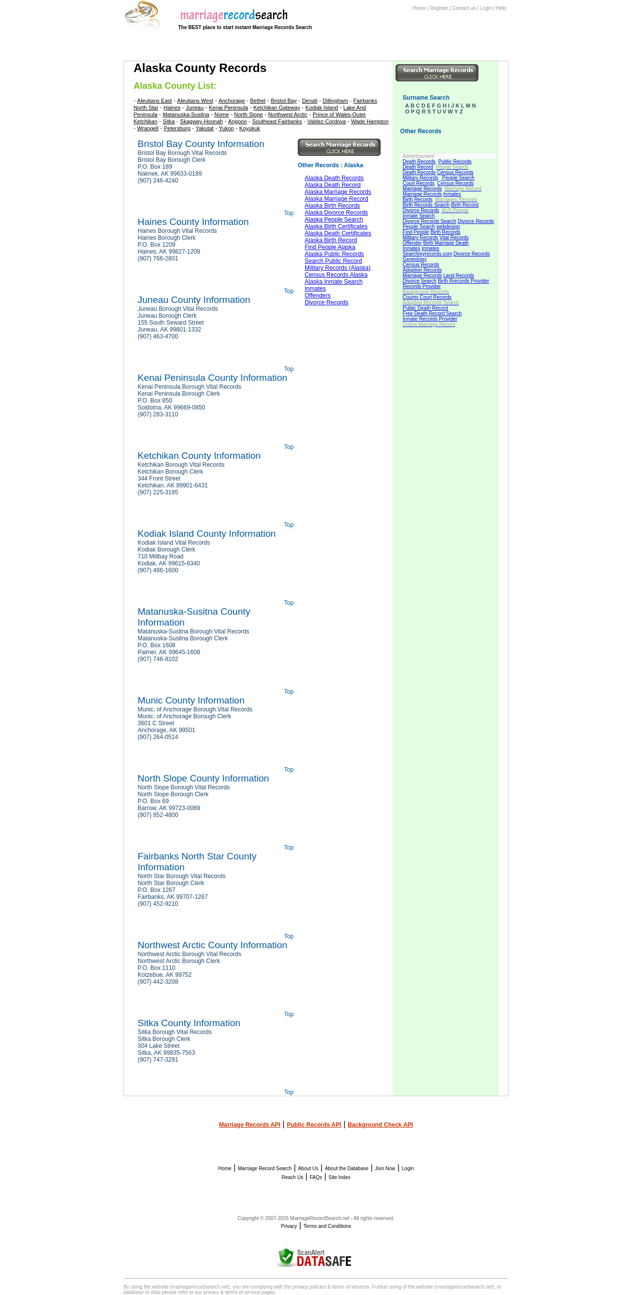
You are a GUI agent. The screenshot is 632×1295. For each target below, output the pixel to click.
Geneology (415, 259)
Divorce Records (421, 210)
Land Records (458, 275)
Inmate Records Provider (430, 319)
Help (501, 8)
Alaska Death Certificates (338, 233)
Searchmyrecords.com (427, 254)
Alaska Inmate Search (333, 281)
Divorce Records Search (429, 221)
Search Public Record (333, 261)
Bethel (258, 101)
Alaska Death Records (334, 178)
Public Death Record (425, 308)
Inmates (452, 194)
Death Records (419, 161)
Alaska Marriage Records (338, 191)
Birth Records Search (426, 205)
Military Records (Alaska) (337, 267)
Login (486, 8)
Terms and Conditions (328, 1226)
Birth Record (464, 205)
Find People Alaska (330, 247)
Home (419, 8)
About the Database (346, 1168)
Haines (171, 108)
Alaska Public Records (334, 254)
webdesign (448, 226)
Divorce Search (419, 281)
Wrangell (147, 128)
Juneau (194, 108)
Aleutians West (195, 101)
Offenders (317, 295)
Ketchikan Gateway (276, 108)
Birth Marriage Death (446, 243)
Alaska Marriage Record (336, 198)
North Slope (248, 114)
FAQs (316, 1177)
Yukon (226, 128)
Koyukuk (249, 128)
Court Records (418, 183)
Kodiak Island (322, 108)
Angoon (237, 121)
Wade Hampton (370, 121)
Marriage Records (422, 188)
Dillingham (335, 101)
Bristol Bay (284, 101)
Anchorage (232, 101)
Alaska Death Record (332, 185)
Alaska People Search (334, 219)
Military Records (420, 178)
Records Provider (422, 286)
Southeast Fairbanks (277, 121)
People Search (457, 178)
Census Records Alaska (336, 274)
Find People (416, 232)
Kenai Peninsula (228, 108)
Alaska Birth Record (331, 240)
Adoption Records (422, 270)
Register (439, 8)
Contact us (464, 8)
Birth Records (418, 199)
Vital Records (454, 237)
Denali (309, 101)
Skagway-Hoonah (201, 121)
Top (288, 213)
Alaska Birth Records (332, 205)
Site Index (339, 1177)
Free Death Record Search (432, 313)
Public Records (455, 161)
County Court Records (427, 297)
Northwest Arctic (287, 114)
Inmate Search (419, 216)
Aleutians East (154, 101)
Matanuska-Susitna (185, 114)
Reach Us (292, 1177)
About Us (308, 1168)
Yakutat (205, 128)
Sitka (168, 121)
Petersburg (177, 128)
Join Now (385, 1168)
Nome (221, 114)
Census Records (455, 172)
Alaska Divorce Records (336, 212)
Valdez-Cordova (326, 121)
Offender (412, 243)
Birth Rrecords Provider (463, 281)
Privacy (289, 1226)
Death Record (418, 167)
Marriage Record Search (265, 1168)
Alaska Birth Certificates (336, 226)
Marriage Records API (249, 1124)
